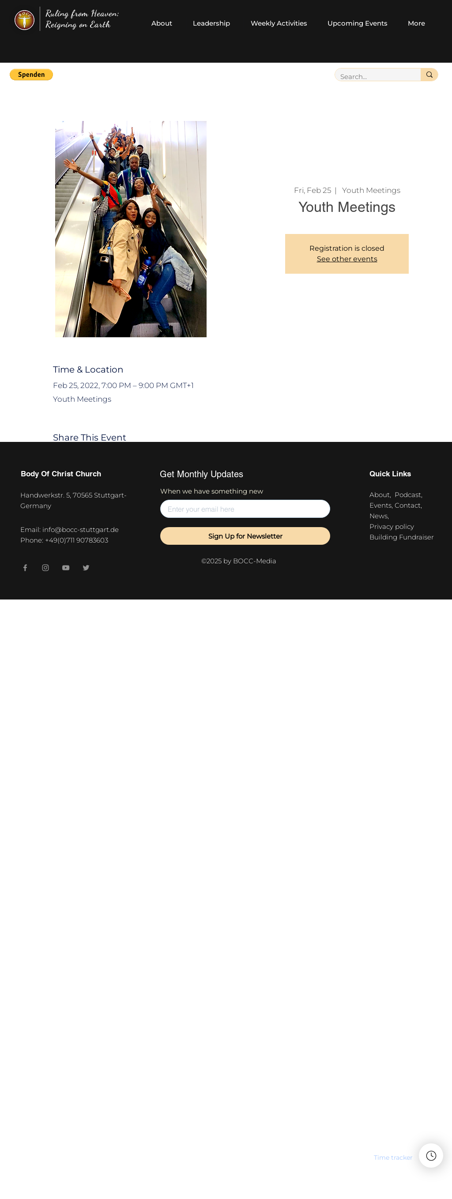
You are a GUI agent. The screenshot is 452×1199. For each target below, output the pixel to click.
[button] (31, 74)
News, (379, 516)
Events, (382, 505)
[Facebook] (25, 567)
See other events (347, 259)
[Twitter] (86, 567)
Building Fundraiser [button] (401, 537)
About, (382, 494)
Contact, (410, 505)
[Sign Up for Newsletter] (245, 536)
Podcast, (410, 494)
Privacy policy (393, 526)
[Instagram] (45, 567)
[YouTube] (65, 567)
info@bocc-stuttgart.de (80, 529)
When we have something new (211, 491)
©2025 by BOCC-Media (238, 561)
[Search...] (371, 76)
